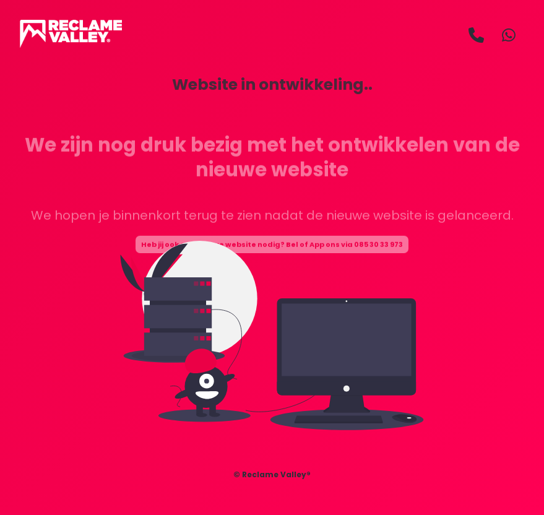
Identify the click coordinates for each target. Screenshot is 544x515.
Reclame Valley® (276, 474)
